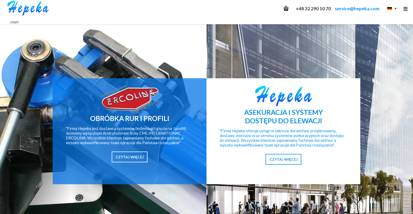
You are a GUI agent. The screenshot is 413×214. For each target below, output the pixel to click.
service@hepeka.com (357, 8)
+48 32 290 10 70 (313, 8)
